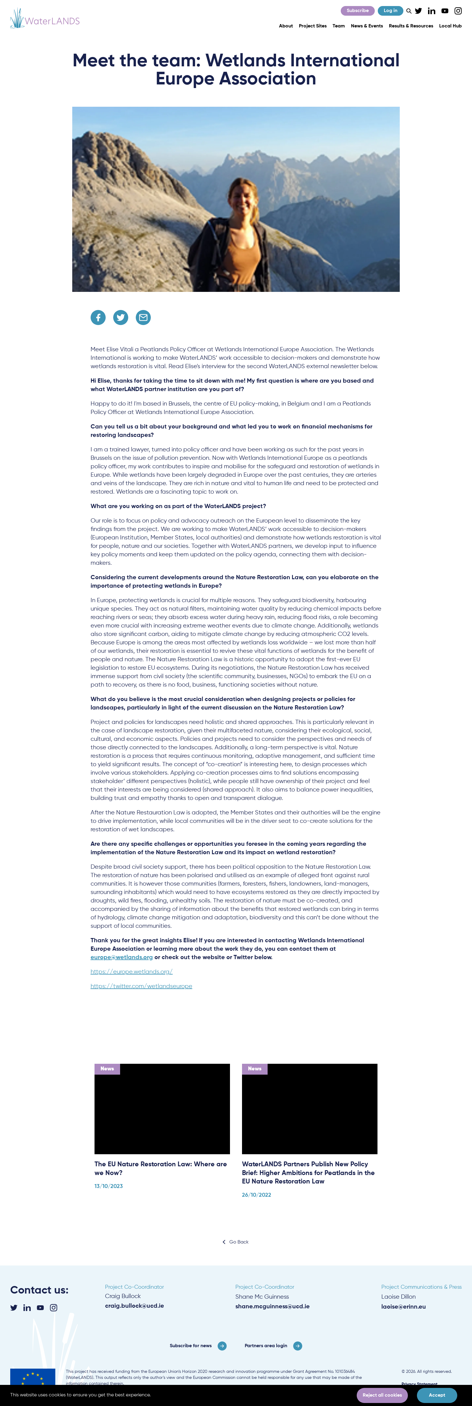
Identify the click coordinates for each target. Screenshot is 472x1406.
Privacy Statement (419, 1384)
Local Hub (450, 26)
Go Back (239, 1242)
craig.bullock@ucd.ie (134, 1306)
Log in (390, 10)
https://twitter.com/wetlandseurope (141, 986)
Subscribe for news (191, 1346)
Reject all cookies (382, 1395)
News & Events (367, 26)
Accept (437, 1395)
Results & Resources (411, 26)
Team (339, 26)
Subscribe (358, 10)
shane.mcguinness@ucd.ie (272, 1307)
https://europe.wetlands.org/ (132, 972)
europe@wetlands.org (122, 958)
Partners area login (266, 1346)
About (286, 26)
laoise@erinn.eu (403, 1307)
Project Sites (313, 26)
